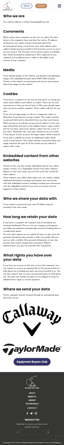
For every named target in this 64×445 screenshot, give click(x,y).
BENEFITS (32, 396)
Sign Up (41, 6)
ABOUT (32, 393)
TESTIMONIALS (32, 403)
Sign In (26, 6)
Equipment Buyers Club (32, 362)
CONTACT (32, 408)
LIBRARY (32, 400)
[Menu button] (60, 4)
